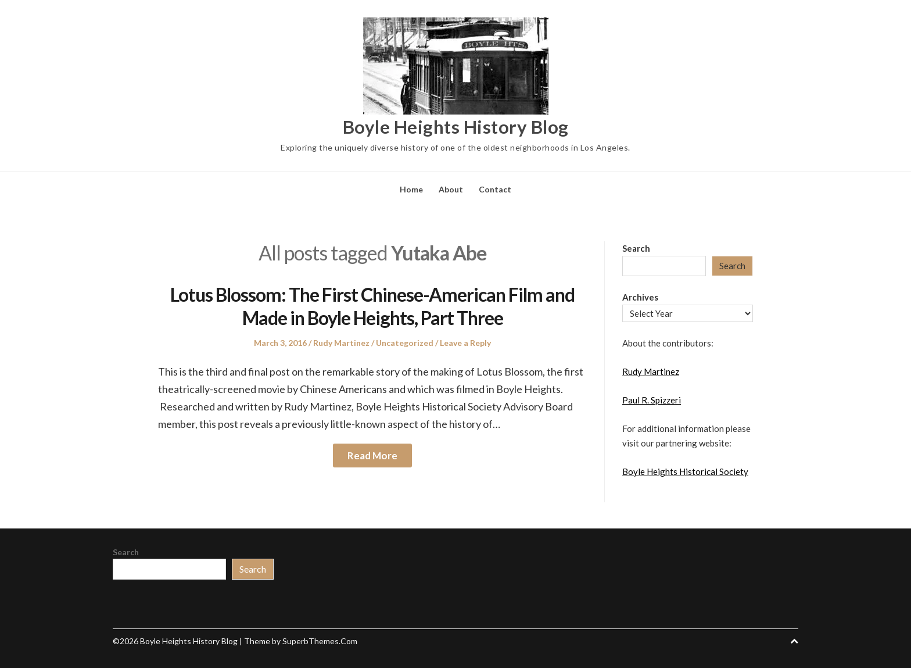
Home (411, 189)
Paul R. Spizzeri (651, 400)
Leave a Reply (465, 343)
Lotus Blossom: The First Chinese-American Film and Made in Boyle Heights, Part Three (372, 306)
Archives (640, 297)
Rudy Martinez (341, 343)
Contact (495, 189)
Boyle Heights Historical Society (685, 471)
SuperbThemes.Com (319, 641)
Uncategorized (404, 343)
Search (636, 248)
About (451, 189)
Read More (372, 455)
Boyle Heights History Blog (456, 126)
